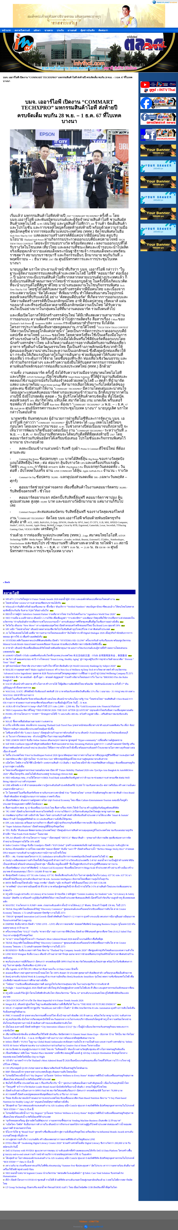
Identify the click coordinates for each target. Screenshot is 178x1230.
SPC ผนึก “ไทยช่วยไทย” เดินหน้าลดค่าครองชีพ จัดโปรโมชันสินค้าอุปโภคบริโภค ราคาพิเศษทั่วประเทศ (58, 629)
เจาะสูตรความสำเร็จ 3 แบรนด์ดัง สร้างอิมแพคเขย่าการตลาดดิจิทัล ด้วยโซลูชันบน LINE (50, 1139)
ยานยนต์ (72, 30)
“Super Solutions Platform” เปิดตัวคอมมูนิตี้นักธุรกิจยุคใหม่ (35, 826)
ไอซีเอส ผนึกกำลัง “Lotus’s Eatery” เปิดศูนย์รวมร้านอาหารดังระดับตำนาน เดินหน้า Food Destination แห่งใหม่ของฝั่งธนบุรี (67, 732)
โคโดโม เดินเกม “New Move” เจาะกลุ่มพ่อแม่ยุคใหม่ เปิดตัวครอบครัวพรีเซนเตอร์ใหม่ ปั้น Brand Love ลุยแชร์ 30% (63, 625)
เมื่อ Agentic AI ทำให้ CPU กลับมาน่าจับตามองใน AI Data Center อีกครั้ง (42, 969)
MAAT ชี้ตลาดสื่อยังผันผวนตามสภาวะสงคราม (29, 721)
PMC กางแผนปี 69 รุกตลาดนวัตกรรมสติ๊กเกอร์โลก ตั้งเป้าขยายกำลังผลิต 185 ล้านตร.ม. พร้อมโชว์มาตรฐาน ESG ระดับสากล (68, 1015)
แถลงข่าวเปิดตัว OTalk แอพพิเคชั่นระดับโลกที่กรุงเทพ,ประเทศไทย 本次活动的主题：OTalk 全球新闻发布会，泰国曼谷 (66, 655)
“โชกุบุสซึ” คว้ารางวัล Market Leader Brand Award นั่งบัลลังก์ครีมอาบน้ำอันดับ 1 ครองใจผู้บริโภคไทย (56, 1086)
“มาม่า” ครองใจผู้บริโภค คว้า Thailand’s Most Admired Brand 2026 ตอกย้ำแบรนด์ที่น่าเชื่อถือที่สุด (54, 939)
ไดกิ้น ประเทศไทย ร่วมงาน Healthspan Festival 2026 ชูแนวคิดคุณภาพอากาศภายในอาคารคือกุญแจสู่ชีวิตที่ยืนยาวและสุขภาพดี (70, 755)
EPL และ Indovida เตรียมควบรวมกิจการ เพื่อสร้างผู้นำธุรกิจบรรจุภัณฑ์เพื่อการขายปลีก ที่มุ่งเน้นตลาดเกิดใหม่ (61, 822)
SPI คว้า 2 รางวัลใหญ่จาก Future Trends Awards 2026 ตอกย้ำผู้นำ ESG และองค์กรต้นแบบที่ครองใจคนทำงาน (60, 599)
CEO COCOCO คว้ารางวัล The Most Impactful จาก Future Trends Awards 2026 (44, 1000)
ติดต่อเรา (103, 30)
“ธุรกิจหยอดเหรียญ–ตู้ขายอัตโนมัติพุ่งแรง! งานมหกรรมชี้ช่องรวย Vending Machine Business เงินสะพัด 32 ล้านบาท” (63, 1120)
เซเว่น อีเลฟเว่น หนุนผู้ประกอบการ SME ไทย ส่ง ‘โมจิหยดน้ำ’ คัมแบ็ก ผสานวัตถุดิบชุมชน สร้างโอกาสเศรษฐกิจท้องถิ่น (65, 1049)
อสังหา (37, 30)
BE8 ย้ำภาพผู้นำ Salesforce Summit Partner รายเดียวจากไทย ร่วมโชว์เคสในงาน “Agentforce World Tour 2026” (61, 614)
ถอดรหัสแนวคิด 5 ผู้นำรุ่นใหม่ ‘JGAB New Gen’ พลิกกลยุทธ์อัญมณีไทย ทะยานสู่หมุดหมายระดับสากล (56, 759)
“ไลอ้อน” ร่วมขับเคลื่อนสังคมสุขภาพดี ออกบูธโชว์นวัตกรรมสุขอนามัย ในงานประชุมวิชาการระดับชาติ (57, 984)
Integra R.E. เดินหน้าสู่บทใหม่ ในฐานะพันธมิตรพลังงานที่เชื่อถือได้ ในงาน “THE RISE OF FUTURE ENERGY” (61, 1004)
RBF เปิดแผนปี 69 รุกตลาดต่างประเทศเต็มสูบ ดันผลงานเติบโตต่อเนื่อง (41, 1071)
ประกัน (60, 30)
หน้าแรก (6, 30)
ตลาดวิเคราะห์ (22, 30)
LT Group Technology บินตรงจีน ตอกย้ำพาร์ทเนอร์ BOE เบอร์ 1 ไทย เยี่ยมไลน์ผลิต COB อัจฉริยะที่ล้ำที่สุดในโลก (61, 1187)
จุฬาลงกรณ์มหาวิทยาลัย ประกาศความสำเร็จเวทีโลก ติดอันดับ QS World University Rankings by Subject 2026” (61, 666)
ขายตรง (48, 30)
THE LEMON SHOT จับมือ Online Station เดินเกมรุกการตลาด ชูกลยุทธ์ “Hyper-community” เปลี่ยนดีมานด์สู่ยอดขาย (64, 740)
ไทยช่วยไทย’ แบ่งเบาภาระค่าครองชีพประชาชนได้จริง (33, 603)
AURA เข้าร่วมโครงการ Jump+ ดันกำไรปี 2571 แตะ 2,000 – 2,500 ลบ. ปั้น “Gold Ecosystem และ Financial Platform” (63, 706)
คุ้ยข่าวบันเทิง (87, 30)
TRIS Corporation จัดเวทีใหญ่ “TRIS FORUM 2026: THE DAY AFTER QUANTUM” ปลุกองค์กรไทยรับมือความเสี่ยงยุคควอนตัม (69, 710)
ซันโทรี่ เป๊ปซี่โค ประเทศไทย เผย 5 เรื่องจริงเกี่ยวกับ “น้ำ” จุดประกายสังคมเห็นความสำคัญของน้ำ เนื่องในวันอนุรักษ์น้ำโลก (67, 1083)
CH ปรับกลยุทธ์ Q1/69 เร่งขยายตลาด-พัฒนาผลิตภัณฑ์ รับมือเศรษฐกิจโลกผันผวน (46, 1068)
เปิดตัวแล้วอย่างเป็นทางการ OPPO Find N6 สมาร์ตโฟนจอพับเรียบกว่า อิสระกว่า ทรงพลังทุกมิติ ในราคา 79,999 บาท (64, 1090)
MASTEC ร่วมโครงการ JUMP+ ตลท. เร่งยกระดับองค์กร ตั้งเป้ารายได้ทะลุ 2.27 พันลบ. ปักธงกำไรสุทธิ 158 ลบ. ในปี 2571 (66, 905)
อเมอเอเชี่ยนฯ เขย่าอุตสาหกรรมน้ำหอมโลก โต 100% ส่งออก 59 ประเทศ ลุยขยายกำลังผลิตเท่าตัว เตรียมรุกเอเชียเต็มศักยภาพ (69, 972)
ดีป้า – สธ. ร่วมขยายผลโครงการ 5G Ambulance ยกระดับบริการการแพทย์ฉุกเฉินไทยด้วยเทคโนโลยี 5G (57, 856)
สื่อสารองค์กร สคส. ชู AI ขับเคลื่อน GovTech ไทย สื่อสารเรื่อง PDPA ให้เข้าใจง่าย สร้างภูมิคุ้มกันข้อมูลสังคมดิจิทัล (62, 807)
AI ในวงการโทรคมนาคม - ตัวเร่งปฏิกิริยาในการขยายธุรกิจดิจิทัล (39, 736)
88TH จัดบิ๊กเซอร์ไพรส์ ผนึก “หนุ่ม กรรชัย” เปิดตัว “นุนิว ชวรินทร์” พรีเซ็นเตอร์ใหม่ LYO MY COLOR (56, 882)
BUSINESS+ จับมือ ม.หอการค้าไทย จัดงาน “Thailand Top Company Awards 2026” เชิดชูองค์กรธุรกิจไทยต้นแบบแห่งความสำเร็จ (70, 950)
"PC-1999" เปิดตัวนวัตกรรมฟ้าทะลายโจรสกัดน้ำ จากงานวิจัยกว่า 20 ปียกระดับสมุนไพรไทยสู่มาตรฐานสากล (60, 811)
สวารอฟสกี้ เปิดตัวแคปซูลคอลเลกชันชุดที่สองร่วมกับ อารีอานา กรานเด (42, 1094)
